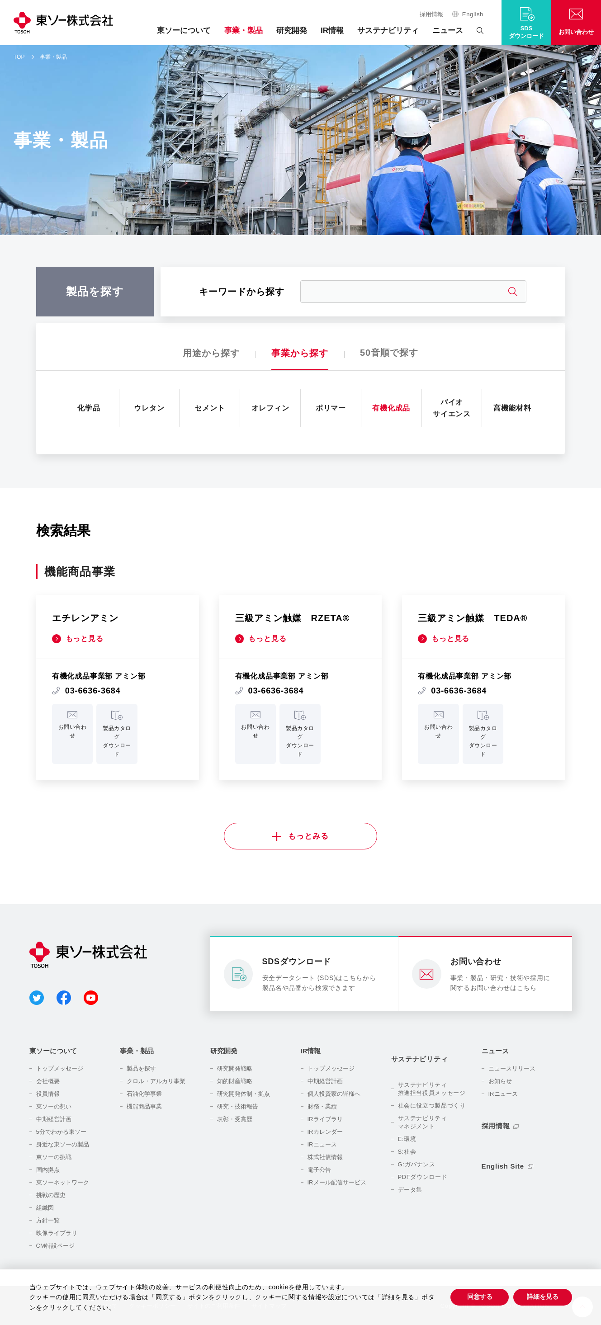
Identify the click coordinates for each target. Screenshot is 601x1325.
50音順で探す (389, 353)
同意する (479, 1296)
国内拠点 (48, 1170)
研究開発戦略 (234, 1069)
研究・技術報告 (237, 1106)
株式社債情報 (325, 1157)
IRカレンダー (325, 1132)
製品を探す (141, 1069)
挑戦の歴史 (51, 1195)
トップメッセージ (59, 1069)
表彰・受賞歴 (234, 1119)
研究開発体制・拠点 (243, 1094)
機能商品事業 (144, 1106)
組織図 (45, 1208)
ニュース (447, 30)
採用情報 (431, 14)
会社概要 (48, 1081)
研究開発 (291, 30)
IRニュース (322, 1144)
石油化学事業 (144, 1094)
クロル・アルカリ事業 (156, 1081)
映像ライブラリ (56, 1233)
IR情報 (332, 30)
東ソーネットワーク (62, 1182)
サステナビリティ (388, 30)
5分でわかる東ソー (61, 1132)
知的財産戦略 (234, 1081)
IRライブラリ (325, 1119)
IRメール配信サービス (337, 1182)
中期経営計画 (53, 1119)
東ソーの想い (53, 1106)
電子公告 (319, 1170)
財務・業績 (322, 1106)
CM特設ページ (55, 1246)
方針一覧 (48, 1220)
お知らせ (500, 1081)
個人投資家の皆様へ (334, 1094)
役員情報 (48, 1094)
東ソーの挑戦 (53, 1157)
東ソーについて (184, 30)
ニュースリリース (511, 1069)
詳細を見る (542, 1296)
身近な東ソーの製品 (62, 1144)
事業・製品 (243, 30)
